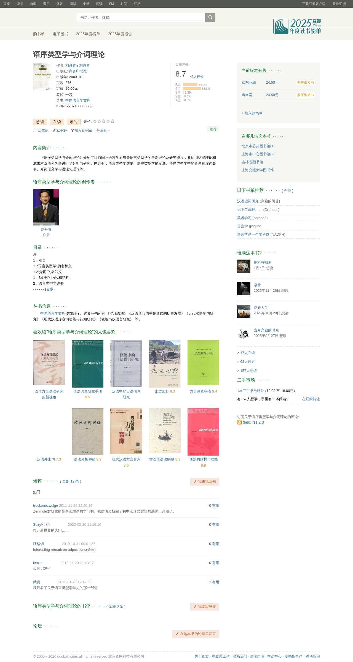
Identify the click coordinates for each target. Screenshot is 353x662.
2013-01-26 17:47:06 (75, 582)
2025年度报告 (120, 34)
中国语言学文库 (77, 100)
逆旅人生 (261, 308)
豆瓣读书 (53, 18)
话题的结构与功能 (203, 459)
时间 (124, 4)
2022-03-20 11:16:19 (84, 524)
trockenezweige (45, 505)
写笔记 (43, 131)
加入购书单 (83, 131)
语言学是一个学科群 (253, 234)
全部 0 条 (116, 606)
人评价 (197, 77)
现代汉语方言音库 (126, 459)
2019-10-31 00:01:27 (78, 544)
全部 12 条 (70, 481)
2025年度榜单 (88, 34)
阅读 (99, 4)
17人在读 (247, 353)
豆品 (137, 4)
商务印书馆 (78, 71)
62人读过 (247, 361)
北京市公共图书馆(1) (258, 146)
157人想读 (248, 371)
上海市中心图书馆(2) (258, 154)
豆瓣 (6, 4)
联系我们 (240, 656)
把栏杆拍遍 (263, 262)
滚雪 (257, 285)
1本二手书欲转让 (250, 391)
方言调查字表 (201, 391)
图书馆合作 (294, 656)
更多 (50, 289)
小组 (86, 4)
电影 (33, 4)
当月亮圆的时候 (266, 330)
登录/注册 (339, 4)
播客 (59, 4)
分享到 (102, 131)
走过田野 (162, 391)
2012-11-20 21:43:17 (77, 563)
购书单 (39, 34)
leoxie (37, 563)
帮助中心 (274, 656)
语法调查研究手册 (87, 391)
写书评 (62, 131)
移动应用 (313, 656)
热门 (36, 492)
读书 (20, 4)
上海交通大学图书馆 (258, 170)
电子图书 (60, 34)
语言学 (242, 226)
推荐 (213, 129)
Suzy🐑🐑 (41, 524)
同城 (72, 4)
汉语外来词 (46, 459)
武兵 (36, 582)
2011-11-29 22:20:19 (75, 505)
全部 (287, 191)
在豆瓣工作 (221, 656)
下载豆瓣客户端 (313, 4)
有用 (215, 505)
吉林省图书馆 (252, 162)
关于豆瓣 (201, 656)
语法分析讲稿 (85, 459)
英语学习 (244, 218)
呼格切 (38, 544)
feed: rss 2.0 (253, 422)
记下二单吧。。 (249, 210)
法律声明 (257, 656)
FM (111, 4)
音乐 (46, 4)
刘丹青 (70, 65)
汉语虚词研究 (248, 201)
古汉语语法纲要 (162, 459)
